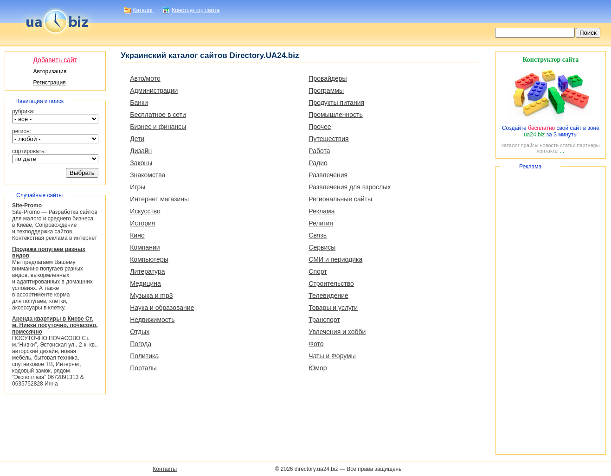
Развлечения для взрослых (350, 187)
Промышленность (335, 114)
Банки (139, 102)
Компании (145, 247)
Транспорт (324, 319)
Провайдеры (328, 78)
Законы (141, 163)
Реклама (321, 211)
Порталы (143, 368)
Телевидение (328, 295)
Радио (318, 163)
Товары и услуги (333, 307)
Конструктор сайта (195, 10)
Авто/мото (145, 78)
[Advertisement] (550, 310)
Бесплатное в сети (158, 114)
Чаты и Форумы (332, 356)
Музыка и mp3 (151, 295)
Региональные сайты (340, 199)
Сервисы (322, 247)
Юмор (318, 368)
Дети (137, 138)
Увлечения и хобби (337, 331)
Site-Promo (27, 205)
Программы (326, 90)
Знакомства (147, 175)
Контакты (165, 469)
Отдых (139, 331)
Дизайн (141, 150)
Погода (140, 343)
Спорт (318, 271)
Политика (144, 356)
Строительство (331, 283)
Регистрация (49, 82)
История (142, 223)
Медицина (145, 283)
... (562, 151)
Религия (321, 223)
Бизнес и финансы (158, 126)
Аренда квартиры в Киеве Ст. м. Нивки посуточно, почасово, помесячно (54, 325)
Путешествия (328, 138)
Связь (318, 235)
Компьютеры (149, 259)
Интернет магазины (159, 199)
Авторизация (49, 71)
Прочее (320, 126)
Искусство (145, 211)
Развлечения (328, 175)
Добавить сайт (55, 60)
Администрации (154, 90)
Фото (316, 343)
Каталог (143, 10)
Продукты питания (336, 102)
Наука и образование (162, 307)
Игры (137, 187)
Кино (137, 235)
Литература (147, 271)
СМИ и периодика (335, 259)
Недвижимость (152, 319)
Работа (319, 150)
